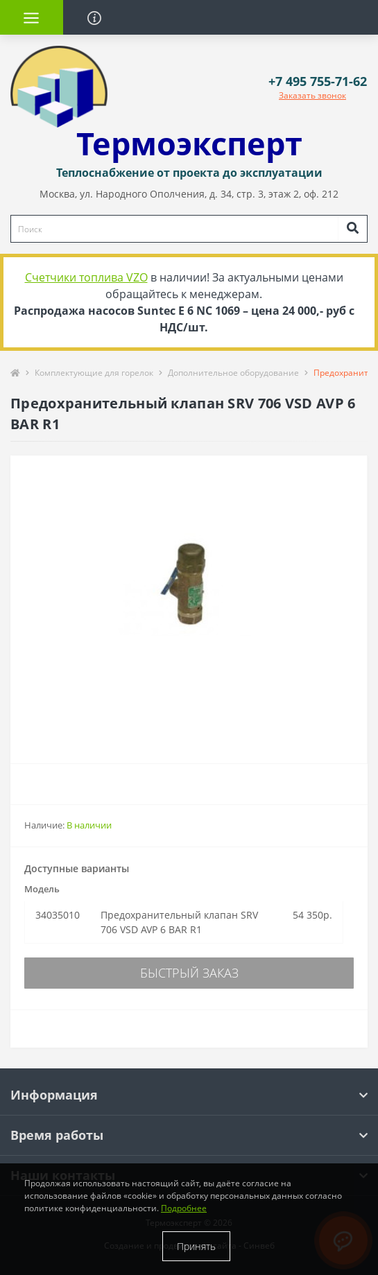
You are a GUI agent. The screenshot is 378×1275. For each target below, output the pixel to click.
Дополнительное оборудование (233, 373)
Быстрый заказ (189, 972)
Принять (196, 1246)
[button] (318, 81)
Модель (42, 889)
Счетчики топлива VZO (86, 277)
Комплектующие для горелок (94, 373)
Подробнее (184, 1208)
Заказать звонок (312, 95)
